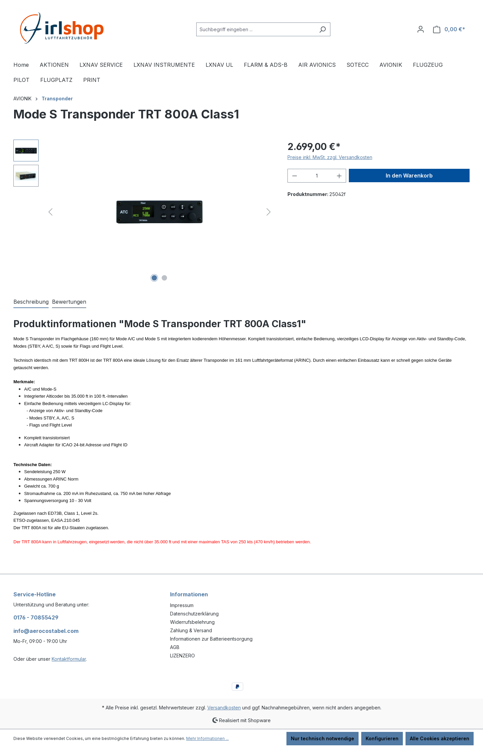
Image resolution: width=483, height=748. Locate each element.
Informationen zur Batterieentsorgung (211, 639)
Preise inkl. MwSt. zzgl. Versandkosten (329, 157)
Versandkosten (224, 707)
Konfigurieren (382, 738)
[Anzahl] (317, 176)
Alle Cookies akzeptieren (439, 738)
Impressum (182, 605)
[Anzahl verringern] (294, 176)
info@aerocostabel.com (45, 631)
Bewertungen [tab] (69, 301)
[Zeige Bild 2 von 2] (164, 278)
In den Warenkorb (409, 175)
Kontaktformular (69, 659)
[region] (144, 212)
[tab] (31, 302)
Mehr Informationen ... (207, 738)
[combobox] (255, 29)
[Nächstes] (269, 212)
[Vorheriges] (50, 212)
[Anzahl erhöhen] (339, 176)
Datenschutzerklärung (194, 613)
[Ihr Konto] (421, 29)
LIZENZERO (182, 655)
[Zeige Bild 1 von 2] (154, 278)
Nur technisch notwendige (322, 738)
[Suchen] (322, 29)
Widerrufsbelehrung (192, 622)
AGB (174, 647)
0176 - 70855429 (35, 617)
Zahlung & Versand (191, 630)
